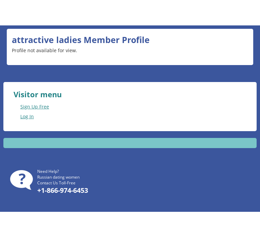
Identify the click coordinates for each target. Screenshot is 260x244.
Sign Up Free (34, 106)
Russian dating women (58, 177)
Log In (27, 116)
